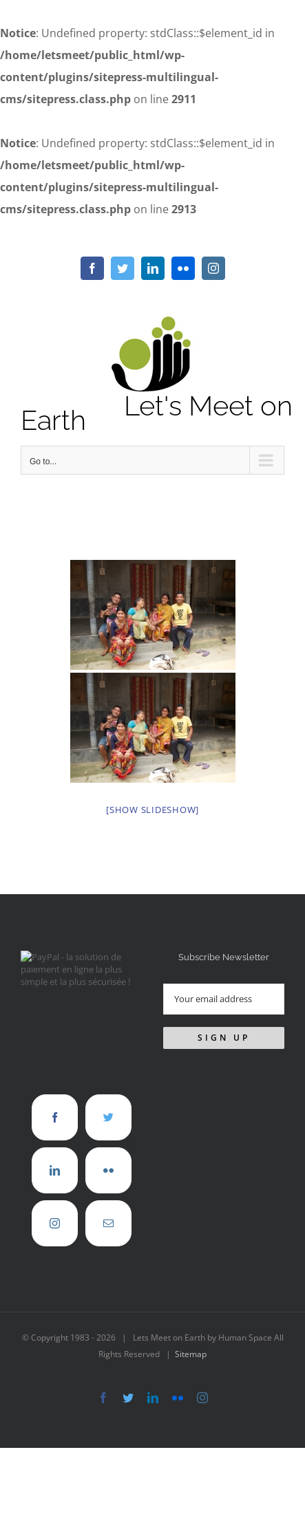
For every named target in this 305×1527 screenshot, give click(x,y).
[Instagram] (55, 1223)
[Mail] (108, 1223)
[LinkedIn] (55, 1170)
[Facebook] (55, 1117)
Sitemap (191, 1354)
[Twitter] (108, 1117)
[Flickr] (108, 1170)
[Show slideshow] (152, 809)
